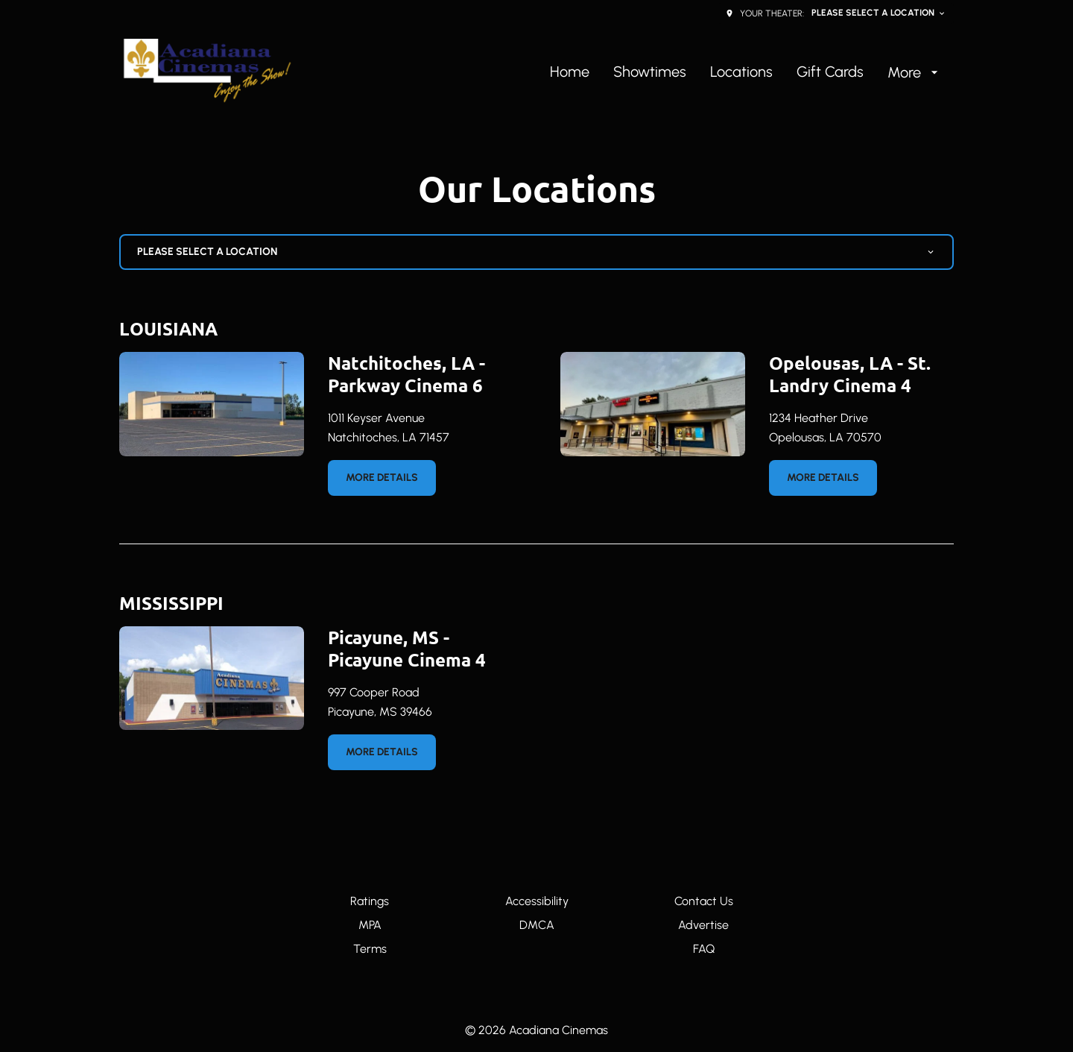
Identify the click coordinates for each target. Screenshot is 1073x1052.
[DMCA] (536, 925)
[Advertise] (703, 925)
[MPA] (370, 925)
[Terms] (370, 949)
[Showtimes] (649, 72)
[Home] (569, 72)
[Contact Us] (703, 901)
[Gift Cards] (830, 72)
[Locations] (741, 72)
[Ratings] (369, 901)
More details (382, 477)
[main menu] (746, 72)
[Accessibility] (537, 901)
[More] (914, 72)
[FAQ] (704, 949)
